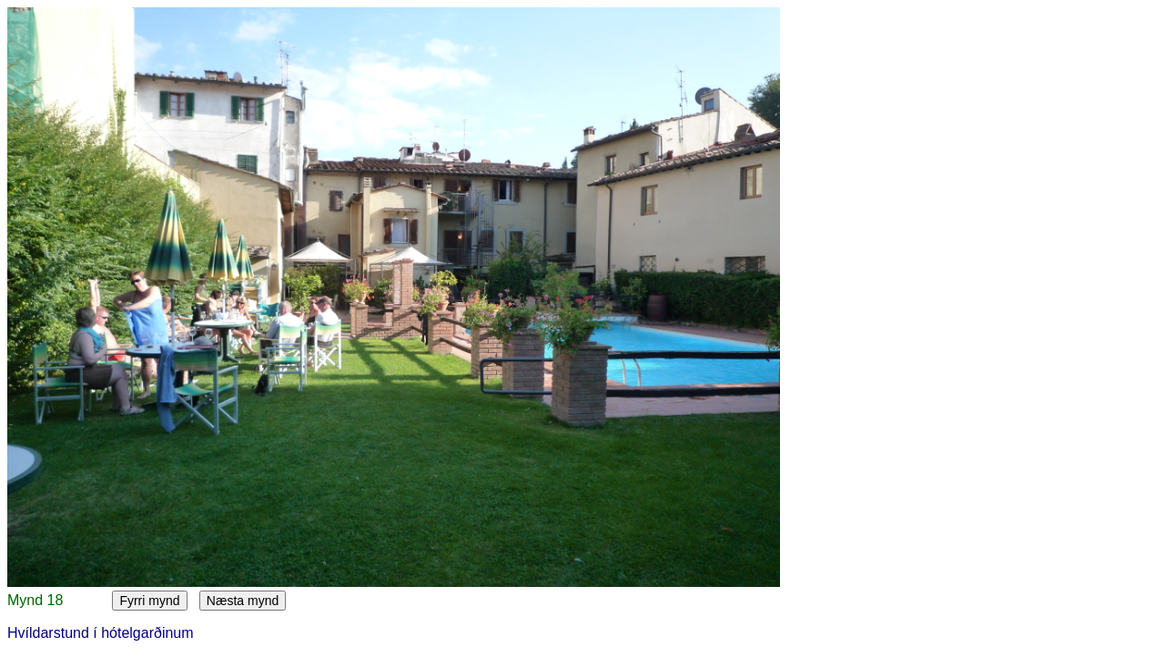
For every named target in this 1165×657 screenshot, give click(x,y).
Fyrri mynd (149, 600)
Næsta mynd (243, 600)
